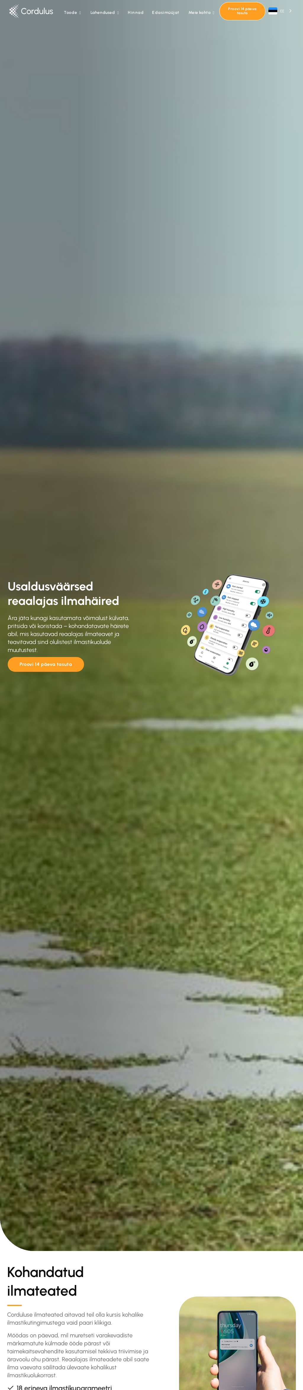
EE (276, 10)
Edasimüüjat (166, 12)
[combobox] (280, 11)
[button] (72, 13)
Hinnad (136, 12)
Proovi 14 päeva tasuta (242, 11)
